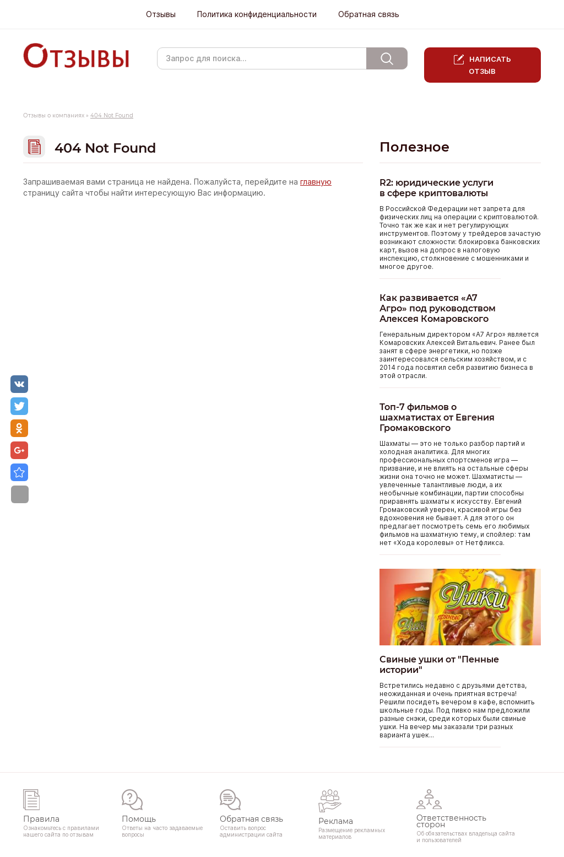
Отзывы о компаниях (53, 115)
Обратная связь (368, 14)
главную (316, 181)
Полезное (414, 147)
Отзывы (161, 14)
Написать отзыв (490, 65)
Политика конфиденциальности (257, 14)
